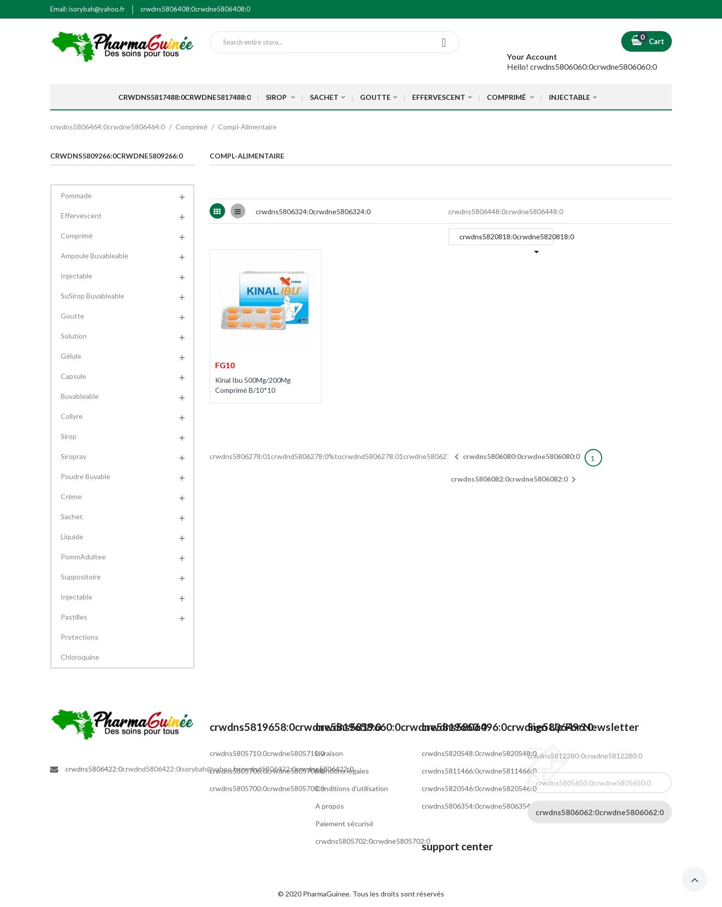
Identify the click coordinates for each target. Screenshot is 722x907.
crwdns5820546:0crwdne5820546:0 (479, 788)
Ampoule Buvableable (94, 255)
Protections (79, 637)
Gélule (71, 356)
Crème (71, 496)
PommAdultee (83, 556)
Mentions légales (342, 771)
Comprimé (77, 235)
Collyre (72, 416)
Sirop (69, 436)
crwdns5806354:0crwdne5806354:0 (479, 806)
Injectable (76, 275)
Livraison (329, 753)
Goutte (72, 316)
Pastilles (74, 617)
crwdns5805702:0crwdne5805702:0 (372, 841)
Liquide (72, 536)
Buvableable (80, 396)
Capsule (73, 376)
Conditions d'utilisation (351, 788)
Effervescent (81, 215)
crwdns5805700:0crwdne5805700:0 (267, 788)
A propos (329, 806)
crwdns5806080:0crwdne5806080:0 (515, 457)
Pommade (76, 195)
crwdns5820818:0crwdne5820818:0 (506, 238)
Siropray (73, 456)
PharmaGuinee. (327, 893)
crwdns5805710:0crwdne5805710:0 (267, 753)
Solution (74, 336)
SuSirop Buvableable (92, 295)
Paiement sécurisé (344, 823)
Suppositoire (81, 576)
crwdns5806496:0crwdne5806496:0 (507, 726)
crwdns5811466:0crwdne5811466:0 (479, 771)
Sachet (72, 516)
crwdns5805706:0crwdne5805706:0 (267, 771)
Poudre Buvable (85, 476)
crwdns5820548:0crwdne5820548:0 (479, 753)
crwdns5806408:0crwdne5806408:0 (195, 9)
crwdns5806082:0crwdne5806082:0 (515, 480)
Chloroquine (80, 657)
